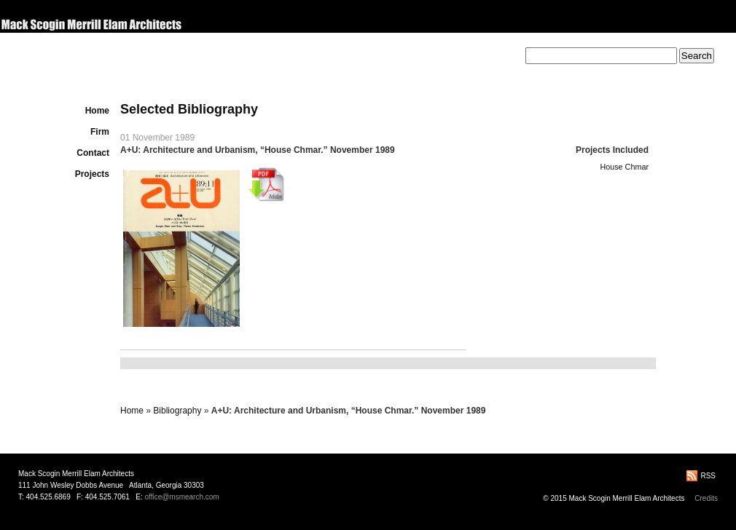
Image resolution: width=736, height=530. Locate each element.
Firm (99, 132)
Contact (93, 153)
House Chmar (624, 166)
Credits (706, 498)
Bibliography (177, 411)
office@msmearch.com (181, 497)
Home (97, 111)
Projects (92, 174)
